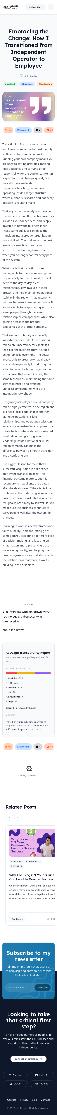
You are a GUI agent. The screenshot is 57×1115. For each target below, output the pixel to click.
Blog (34, 1099)
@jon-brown (28, 604)
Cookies (11, 1099)
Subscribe (43, 987)
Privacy (24, 1099)
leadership (33, 861)
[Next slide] (18, 817)
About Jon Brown (13, 630)
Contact (45, 1099)
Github (15, 1083)
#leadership (45, 83)
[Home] (11, 7)
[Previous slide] (9, 817)
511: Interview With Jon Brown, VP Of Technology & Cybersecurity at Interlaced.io (26, 616)
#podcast (10, 83)
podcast (16, 861)
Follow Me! (35, 7)
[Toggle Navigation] (51, 7)
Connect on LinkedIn (28, 1058)
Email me (15, 1075)
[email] (28, 987)
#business (27, 83)
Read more (17, 918)
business (16, 866)
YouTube (41, 1083)
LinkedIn (41, 1075)
